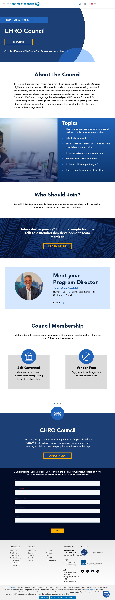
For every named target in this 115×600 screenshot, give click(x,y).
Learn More (57, 246)
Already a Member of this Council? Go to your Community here (36, 51)
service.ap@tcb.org (70, 581)
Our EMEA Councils (19, 20)
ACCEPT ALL (44, 598)
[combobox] (94, 4)
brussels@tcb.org (69, 565)
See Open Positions (96, 552)
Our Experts (14, 555)
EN (93, 4)
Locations (13, 565)
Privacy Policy (12, 587)
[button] (54, 403)
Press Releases (15, 563)
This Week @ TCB (52, 560)
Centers (30, 553)
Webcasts (49, 550)
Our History (14, 553)
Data (47, 555)
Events (30, 560)
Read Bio (58, 302)
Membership (32, 550)
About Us (13, 550)
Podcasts (49, 553)
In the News (14, 560)
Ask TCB (49, 558)
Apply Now (57, 455)
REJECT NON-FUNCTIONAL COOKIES (63, 598)
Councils (31, 555)
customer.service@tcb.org (72, 555)
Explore (18, 42)
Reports (30, 558)
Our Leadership (15, 558)
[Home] (23, 4)
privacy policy (74, 592)
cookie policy (90, 590)
